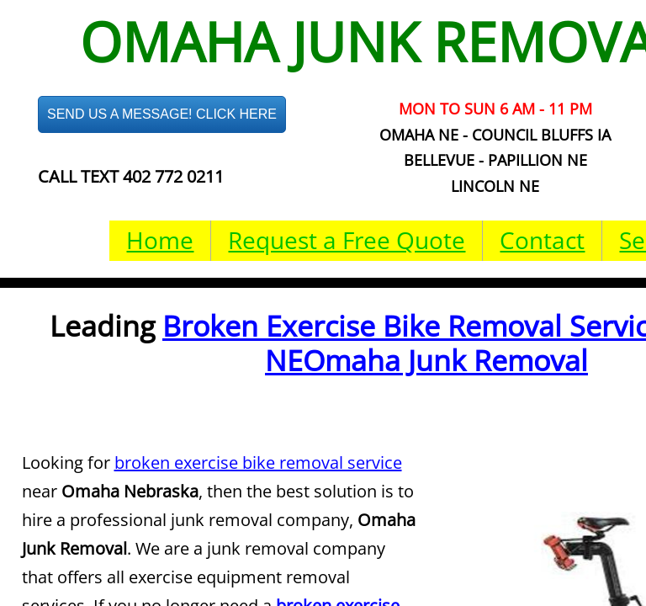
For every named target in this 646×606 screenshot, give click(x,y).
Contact (542, 240)
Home (159, 240)
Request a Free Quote (346, 240)
